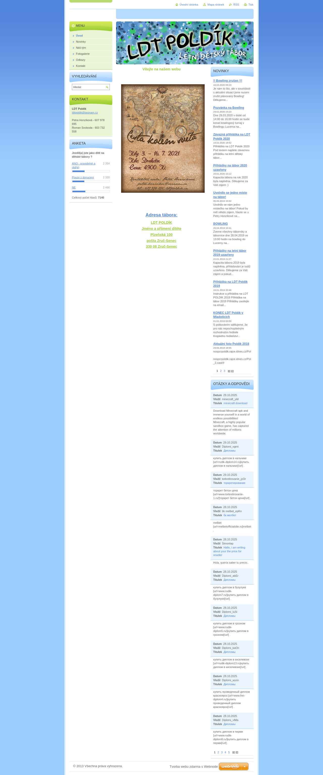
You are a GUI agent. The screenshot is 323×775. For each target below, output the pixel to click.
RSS (236, 4)
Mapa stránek (215, 4)
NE (74, 187)
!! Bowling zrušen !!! (227, 80)
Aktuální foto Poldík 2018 (231, 344)
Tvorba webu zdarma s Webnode (194, 766)
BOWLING (220, 224)
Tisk (250, 4)
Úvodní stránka (189, 4)
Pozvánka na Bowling (228, 107)
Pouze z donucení (83, 177)
